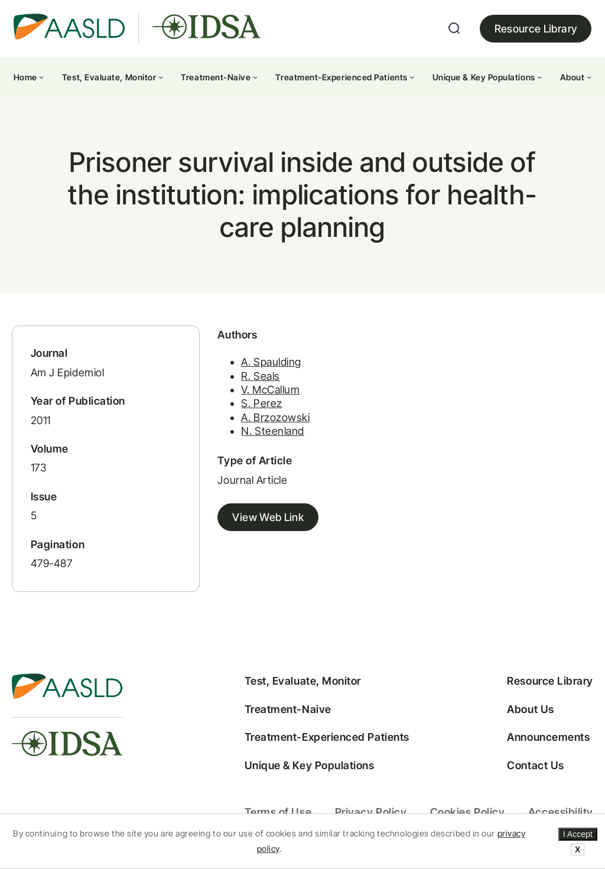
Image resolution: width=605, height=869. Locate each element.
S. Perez (261, 403)
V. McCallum (270, 389)
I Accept (578, 834)
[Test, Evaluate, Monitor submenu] (160, 76)
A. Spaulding (271, 362)
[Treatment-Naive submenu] (255, 76)
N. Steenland (272, 431)
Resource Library (536, 28)
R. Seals (260, 376)
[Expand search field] (454, 28)
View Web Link (268, 517)
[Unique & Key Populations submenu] (539, 76)
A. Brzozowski (275, 417)
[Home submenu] (41, 76)
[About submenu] (589, 76)
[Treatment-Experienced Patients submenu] (411, 76)
